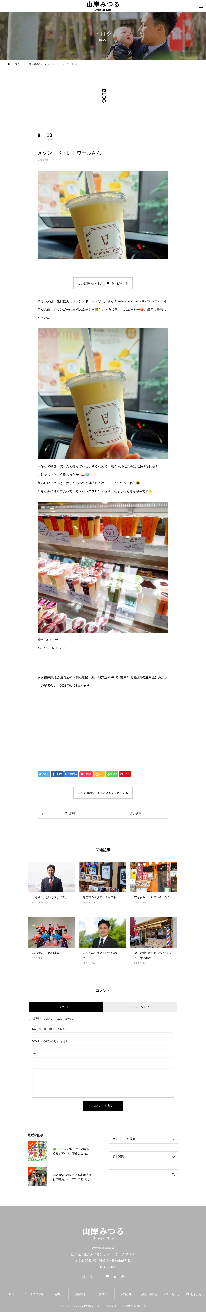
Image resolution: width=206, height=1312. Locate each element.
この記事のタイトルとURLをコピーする (103, 283)
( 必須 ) (49, 1029)
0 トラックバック (140, 1007)
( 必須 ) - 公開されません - (50, 1041)
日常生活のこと (46, 159)
